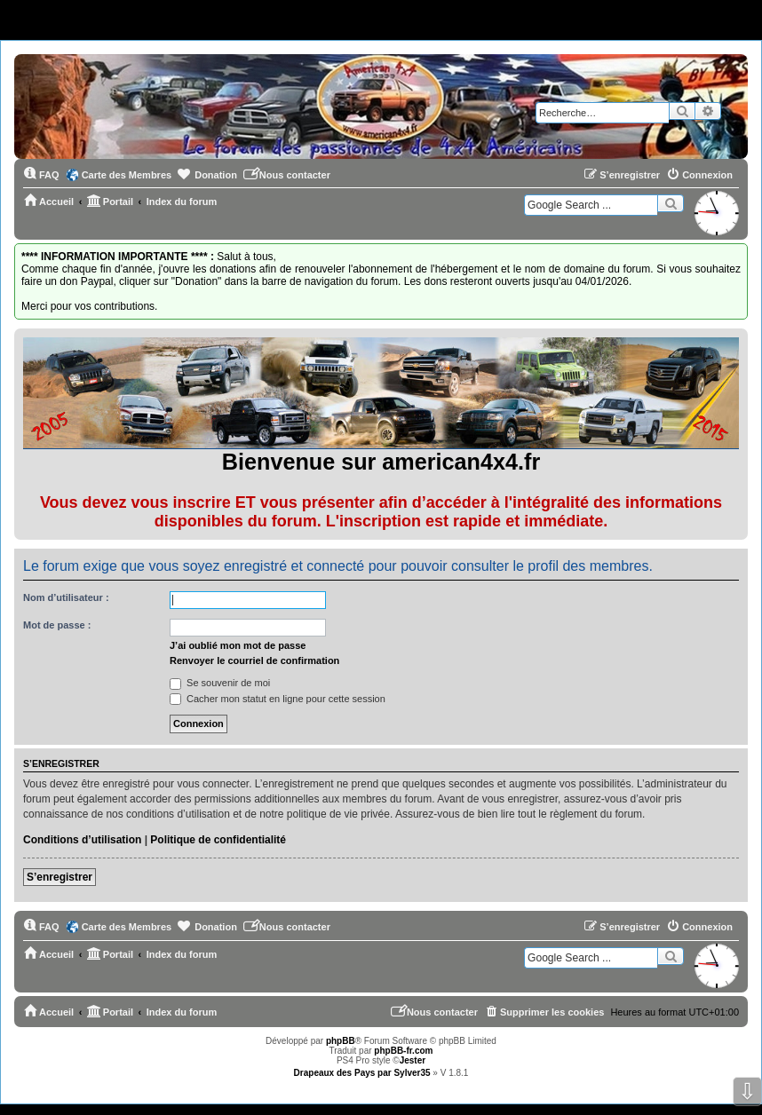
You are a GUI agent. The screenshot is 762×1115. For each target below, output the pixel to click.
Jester (412, 1060)
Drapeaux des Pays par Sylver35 (362, 1073)
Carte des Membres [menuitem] (127, 175)
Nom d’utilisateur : (66, 597)
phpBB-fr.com (403, 1051)
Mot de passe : (57, 625)
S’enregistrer (59, 877)
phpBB (340, 1041)
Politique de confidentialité (218, 840)
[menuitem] (41, 175)
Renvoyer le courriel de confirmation (254, 660)
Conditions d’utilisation (82, 840)
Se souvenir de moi (220, 682)
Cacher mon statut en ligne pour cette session (277, 698)
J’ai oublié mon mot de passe (238, 645)
